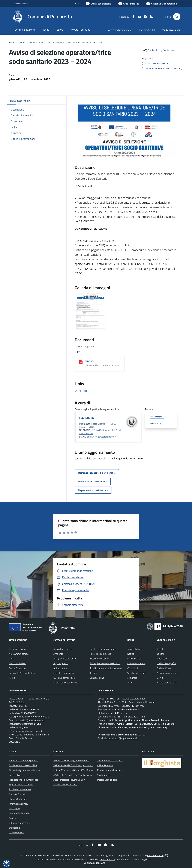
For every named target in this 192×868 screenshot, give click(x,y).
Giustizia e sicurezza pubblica (104, 649)
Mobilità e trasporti (99, 658)
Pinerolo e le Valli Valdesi (109, 770)
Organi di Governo (18, 649)
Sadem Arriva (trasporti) (65, 784)
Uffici (11, 658)
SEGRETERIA (86, 418)
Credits (12, 818)
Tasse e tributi (134, 649)
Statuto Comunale (18, 799)
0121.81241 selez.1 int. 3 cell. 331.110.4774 (100, 431)
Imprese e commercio (100, 654)
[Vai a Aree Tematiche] (129, 3)
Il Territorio (162, 658)
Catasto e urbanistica (63, 673)
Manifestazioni (134, 658)
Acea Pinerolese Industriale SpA (69, 779)
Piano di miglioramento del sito (24, 770)
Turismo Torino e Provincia (110, 760)
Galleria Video (164, 668)
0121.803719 (20, 706)
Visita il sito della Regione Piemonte (71, 760)
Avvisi (32, 42)
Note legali (14, 808)
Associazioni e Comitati (168, 682)
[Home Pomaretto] (42, 16)
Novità (21, 42)
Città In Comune (155, 855)
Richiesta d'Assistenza (20, 789)
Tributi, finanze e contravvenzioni (106, 668)
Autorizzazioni (60, 668)
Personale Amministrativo (22, 673)
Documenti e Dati (17, 663)
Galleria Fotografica (166, 663)
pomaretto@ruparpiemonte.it (101, 436)
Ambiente (58, 654)
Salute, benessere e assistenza (105, 663)
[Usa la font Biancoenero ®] (98, 3)
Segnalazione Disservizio (21, 784)
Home (12, 42)
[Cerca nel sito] (176, 16)
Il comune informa (136, 663)
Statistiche (14, 827)
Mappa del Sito (16, 832)
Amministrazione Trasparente (23, 760)
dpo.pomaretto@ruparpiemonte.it (121, 738)
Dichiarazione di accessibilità (23, 765)
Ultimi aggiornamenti (19, 823)
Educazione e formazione (65, 682)
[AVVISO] (80, 362)
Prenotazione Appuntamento (23, 779)
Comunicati (132, 668)
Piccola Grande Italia (107, 779)
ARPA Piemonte (105, 765)
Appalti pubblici (60, 663)
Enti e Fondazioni (17, 668)
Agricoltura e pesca (62, 649)
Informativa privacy (18, 803)
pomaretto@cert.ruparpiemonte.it (32, 716)
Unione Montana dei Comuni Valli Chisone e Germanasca (81, 770)
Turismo (93, 673)
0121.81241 (19, 702)
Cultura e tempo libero (64, 678)
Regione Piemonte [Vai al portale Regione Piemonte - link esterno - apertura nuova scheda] (20, 3)
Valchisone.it (103, 775)
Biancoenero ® (107, 859)
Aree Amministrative (19, 654)
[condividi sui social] (150, 50)
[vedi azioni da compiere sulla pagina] (166, 50)
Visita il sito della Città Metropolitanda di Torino (76, 765)
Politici (12, 678)
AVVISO (89, 361)
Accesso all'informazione (120, 30)
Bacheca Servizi (17, 794)
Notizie (130, 654)
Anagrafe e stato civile (64, 658)
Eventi (160, 649)
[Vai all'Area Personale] (161, 3)
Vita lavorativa (97, 678)
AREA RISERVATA (94, 863)
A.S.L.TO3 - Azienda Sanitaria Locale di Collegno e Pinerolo (82, 775)
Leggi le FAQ (15, 775)
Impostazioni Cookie (19, 813)
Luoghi (160, 654)
